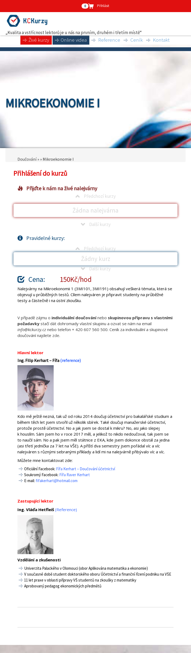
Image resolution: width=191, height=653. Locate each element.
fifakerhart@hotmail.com (57, 480)
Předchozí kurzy (95, 196)
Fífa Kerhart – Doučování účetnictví (85, 468)
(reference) (70, 360)
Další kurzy (96, 224)
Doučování (26, 159)
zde (55, 335)
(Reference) (66, 509)
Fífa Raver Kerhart (74, 474)
